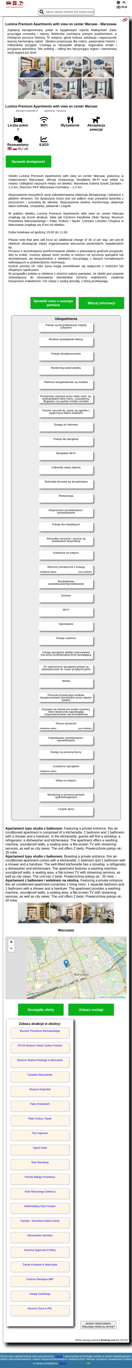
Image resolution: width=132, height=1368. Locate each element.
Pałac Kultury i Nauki (40, 1118)
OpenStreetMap (117, 997)
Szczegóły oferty (41, 1010)
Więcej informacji (101, 303)
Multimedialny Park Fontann (40, 1206)
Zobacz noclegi (91, 1010)
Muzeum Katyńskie (39, 1089)
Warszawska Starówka (40, 1235)
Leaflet (101, 997)
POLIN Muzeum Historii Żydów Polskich (40, 1045)
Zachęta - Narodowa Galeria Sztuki (40, 1220)
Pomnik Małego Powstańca (40, 1177)
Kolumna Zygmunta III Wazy (40, 1250)
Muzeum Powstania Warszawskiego (40, 1030)
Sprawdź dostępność (28, 161)
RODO (63, 1363)
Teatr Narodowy (40, 1162)
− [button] (11, 949)
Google (59, 1356)
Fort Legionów (40, 1133)
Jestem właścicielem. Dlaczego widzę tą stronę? (98, 1325)
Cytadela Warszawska (39, 1074)
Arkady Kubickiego (40, 1293)
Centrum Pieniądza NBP (40, 1279)
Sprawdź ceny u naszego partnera (53, 303)
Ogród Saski (40, 1147)
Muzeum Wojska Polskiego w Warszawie (40, 1060)
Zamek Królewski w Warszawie (40, 1264)
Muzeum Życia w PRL (40, 1308)
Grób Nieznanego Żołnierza (40, 1191)
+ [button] (11, 942)
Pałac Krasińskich (40, 1104)
